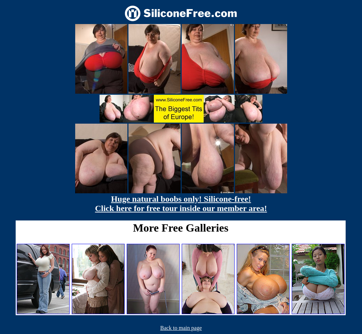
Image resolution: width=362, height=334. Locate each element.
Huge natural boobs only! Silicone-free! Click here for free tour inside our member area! (181, 203)
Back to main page (181, 328)
